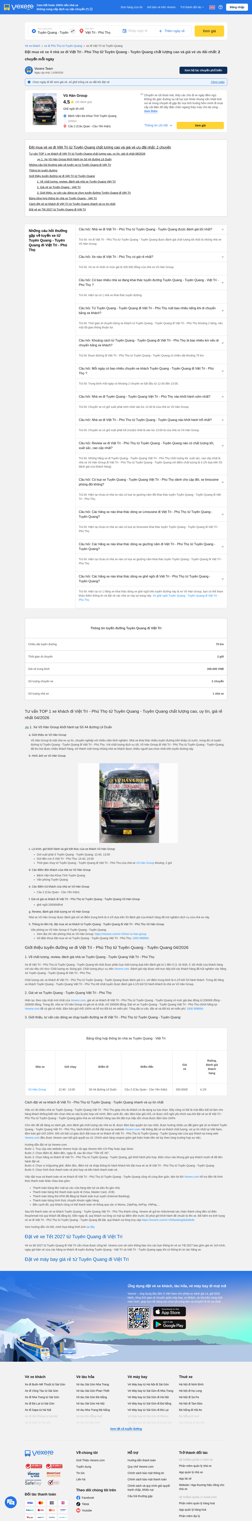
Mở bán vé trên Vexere (161, 7)
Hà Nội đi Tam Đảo (191, 1403)
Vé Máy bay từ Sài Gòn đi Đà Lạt (148, 1409)
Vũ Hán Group (145, 862)
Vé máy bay (137, 1377)
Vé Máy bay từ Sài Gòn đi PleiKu (148, 1416)
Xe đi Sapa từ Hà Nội (38, 1409)
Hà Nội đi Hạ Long (190, 1390)
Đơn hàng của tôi (131, 7)
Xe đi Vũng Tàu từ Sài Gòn (41, 1390)
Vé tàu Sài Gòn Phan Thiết (93, 1390)
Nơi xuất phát (45, 28)
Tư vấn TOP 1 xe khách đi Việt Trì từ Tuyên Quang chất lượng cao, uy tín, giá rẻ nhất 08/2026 (87, 153)
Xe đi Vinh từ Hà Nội (37, 1422)
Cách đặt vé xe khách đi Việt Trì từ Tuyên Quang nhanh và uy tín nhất (72, 204)
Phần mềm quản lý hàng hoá (197, 1503)
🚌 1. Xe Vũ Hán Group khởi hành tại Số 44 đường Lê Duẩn (74, 159)
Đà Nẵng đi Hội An (190, 1409)
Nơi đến (89, 28)
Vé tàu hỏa (85, 1377)
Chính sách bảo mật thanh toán (147, 1479)
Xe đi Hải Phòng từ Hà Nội (41, 1416)
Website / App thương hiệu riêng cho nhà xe (201, 1487)
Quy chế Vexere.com (141, 1466)
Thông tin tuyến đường (43, 170)
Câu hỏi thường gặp (140, 1496)
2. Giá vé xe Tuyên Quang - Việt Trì (59, 187)
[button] (151, 229)
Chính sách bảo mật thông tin (146, 1473)
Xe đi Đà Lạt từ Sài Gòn (40, 1403)
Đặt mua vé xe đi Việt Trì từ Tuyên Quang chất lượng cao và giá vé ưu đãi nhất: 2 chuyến (100, 147)
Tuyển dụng (83, 1466)
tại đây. (90, 1226)
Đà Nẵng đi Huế (189, 1416)
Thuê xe (186, 1377)
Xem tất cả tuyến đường (126, 1428)
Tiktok (85, 1504)
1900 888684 (140, 938)
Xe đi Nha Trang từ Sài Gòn (42, 1397)
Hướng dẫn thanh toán (142, 1460)
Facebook (88, 1497)
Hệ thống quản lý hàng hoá (198, 1497)
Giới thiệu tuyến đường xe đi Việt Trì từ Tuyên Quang (62, 176)
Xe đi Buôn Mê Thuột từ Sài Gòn (45, 1384)
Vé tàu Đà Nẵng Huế (89, 1416)
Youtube (87, 1510)
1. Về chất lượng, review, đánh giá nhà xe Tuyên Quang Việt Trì (76, 181)
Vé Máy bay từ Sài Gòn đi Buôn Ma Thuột (150, 1424)
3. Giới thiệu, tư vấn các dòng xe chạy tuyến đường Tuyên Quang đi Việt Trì (84, 192)
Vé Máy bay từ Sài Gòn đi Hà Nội (148, 1397)
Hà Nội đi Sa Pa (189, 1397)
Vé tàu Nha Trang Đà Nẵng (93, 1409)
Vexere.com (121, 968)
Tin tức (80, 1473)
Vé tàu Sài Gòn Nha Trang (92, 1384)
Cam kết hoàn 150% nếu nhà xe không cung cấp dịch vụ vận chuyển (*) (63, 7)
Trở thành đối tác (192, 7)
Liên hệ (80, 1479)
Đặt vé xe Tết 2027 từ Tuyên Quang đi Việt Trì (57, 209)
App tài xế (185, 1478)
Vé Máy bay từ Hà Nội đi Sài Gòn (148, 1384)
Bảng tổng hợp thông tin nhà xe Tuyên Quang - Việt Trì (63, 198)
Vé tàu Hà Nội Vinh (88, 1422)
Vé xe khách (32, 45)
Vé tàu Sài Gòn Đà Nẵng (91, 1397)
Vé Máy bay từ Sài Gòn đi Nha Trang (150, 1390)
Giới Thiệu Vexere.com (90, 1460)
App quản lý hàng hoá (192, 1509)
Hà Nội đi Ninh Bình (191, 1384)
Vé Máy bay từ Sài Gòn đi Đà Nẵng (149, 1403)
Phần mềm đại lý (189, 1516)
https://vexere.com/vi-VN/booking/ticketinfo (168, 1219)
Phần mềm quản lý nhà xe (195, 1465)
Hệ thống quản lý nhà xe (196, 1459)
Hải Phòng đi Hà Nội (191, 1422)
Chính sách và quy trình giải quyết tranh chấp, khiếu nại (149, 1487)
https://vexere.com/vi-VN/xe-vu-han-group (120, 934)
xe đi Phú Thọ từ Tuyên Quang (61, 46)
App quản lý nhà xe (191, 1472)
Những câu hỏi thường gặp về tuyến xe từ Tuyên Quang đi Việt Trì (70, 164)
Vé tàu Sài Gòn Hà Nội (90, 1403)
